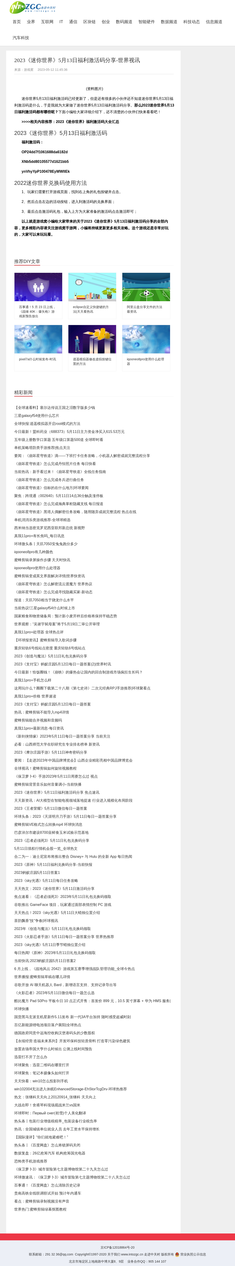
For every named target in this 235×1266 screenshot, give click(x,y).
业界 (31, 21)
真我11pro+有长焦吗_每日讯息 (39, 536)
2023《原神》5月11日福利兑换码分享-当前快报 (53, 865)
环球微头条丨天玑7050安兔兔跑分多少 (46, 544)
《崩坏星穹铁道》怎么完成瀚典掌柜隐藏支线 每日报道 (58, 504)
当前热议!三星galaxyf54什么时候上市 (44, 608)
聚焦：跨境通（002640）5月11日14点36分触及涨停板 (58, 496)
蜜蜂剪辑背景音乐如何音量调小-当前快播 (47, 784)
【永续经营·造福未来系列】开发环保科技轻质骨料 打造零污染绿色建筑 (72, 1041)
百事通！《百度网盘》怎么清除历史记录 (47, 1185)
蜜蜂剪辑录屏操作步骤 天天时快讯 (42, 560)
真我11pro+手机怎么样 (32, 680)
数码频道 (124, 21)
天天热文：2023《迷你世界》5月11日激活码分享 (54, 889)
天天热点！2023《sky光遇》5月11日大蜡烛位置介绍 (57, 913)
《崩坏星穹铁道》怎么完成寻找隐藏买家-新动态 (53, 592)
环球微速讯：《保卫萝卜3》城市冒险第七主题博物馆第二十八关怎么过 (72, 1177)
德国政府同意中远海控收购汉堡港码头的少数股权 (54, 1033)
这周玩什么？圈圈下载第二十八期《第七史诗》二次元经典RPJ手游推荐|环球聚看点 (82, 688)
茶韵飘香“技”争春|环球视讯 (36, 921)
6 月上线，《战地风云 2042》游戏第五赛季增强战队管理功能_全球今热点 (74, 969)
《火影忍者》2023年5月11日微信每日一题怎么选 (54, 993)
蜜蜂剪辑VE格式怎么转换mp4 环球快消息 (48, 824)
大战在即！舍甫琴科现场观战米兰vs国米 (47, 1105)
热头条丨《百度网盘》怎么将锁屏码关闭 (47, 1145)
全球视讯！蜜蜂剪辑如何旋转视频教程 (45, 768)
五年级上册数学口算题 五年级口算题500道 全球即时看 (58, 440)
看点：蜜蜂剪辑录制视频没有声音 (41, 1201)
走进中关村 (152, 1254)
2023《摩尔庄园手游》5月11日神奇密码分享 (50, 752)
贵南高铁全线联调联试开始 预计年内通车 (47, 1193)
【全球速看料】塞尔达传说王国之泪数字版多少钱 (54, 408)
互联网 (47, 21)
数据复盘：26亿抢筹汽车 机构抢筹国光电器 (49, 1153)
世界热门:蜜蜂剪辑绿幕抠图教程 (40, 1209)
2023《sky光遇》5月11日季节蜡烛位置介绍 (49, 945)
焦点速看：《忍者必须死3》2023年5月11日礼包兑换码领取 (62, 897)
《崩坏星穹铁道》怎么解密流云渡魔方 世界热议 (53, 584)
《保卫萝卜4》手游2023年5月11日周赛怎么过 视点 (56, 776)
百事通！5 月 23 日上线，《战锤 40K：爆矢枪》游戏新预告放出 (37, 311)
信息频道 (214, 21)
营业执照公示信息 (190, 1254)
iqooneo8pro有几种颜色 (33, 552)
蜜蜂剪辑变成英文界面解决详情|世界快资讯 (49, 576)
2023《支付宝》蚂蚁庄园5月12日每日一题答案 (52, 704)
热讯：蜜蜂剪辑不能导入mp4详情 (41, 712)
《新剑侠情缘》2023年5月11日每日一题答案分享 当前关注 (62, 736)
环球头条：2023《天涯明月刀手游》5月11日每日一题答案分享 (65, 816)
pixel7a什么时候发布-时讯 (37, 359)
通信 (73, 21)
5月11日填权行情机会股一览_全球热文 (46, 848)
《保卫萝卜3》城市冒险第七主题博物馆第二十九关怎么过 (61, 1169)
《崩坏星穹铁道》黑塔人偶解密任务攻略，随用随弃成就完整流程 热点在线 (75, 512)
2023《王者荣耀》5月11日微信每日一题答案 (50, 808)
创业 (106, 21)
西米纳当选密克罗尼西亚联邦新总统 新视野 (49, 528)
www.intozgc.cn (132, 1254)
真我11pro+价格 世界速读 (35, 696)
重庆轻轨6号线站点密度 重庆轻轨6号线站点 (49, 648)
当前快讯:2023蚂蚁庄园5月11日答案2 (45, 961)
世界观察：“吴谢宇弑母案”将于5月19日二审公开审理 (57, 624)
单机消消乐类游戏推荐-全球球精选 (42, 520)
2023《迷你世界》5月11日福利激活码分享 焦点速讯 (56, 792)
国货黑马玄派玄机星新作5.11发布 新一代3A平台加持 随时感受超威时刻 (72, 1017)
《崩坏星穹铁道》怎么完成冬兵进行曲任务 (49, 480)
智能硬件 (146, 21)
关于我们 (113, 1254)
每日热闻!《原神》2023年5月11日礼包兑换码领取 (55, 953)
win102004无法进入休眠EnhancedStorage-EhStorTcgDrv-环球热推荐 (70, 1089)
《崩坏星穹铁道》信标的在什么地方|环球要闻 (51, 488)
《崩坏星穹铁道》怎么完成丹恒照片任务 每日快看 (55, 464)
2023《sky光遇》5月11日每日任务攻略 (46, 881)
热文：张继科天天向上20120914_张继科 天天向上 (55, 1097)
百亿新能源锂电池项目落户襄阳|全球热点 (47, 1025)
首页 (18, 21)
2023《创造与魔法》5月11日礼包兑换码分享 (50, 656)
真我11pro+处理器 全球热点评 (39, 632)
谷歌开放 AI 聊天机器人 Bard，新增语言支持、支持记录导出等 (65, 985)
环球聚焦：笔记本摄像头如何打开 (41, 1073)
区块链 (89, 21)
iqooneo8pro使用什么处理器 (37, 568)
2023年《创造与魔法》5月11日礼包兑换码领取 (52, 929)
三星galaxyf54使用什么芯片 (36, 416)
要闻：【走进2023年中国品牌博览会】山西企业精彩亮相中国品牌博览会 (73, 760)
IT (61, 21)
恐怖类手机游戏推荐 (30, 1161)
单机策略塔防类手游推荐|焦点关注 (42, 448)
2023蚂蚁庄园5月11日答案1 (37, 873)
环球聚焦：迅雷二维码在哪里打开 (41, 1065)
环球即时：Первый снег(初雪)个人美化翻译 (50, 1113)
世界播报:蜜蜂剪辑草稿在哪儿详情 (42, 977)
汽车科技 (21, 38)
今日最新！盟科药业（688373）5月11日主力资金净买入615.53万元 (69, 432)
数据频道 (169, 21)
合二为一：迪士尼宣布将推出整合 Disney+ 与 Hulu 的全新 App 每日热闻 (73, 857)
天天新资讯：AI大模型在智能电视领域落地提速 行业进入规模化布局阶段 (73, 800)
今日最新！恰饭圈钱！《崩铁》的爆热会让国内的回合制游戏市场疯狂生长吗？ (78, 672)
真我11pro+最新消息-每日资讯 (39, 728)
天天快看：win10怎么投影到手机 (41, 1081)
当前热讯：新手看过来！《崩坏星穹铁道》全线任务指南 (60, 472)
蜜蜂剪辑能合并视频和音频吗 (38, 720)
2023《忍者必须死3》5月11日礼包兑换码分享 (51, 840)
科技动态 (191, 21)
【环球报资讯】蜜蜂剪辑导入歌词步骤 (45, 640)
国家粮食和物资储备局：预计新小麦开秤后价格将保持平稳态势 (65, 616)
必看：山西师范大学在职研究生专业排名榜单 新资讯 (57, 744)
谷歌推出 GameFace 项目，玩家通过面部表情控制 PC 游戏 (62, 905)
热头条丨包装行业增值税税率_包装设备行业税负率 (55, 1121)
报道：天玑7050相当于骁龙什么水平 (44, 600)
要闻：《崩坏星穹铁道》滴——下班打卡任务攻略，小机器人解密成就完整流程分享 (82, 456)
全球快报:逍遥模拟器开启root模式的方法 (47, 424)
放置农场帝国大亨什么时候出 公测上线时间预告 (53, 1049)
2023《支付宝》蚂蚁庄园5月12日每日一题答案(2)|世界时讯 (62, 664)
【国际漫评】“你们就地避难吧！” (41, 1137)
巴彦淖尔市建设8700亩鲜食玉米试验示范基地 (51, 832)
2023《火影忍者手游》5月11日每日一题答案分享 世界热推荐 (64, 937)
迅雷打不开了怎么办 (30, 1057)
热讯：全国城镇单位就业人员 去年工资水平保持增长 (57, 1129)
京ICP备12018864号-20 (117, 1247)
